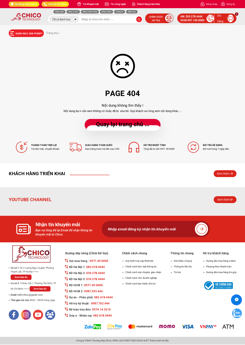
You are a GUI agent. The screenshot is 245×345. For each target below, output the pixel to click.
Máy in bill (73, 11)
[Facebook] (14, 315)
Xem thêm (225, 173)
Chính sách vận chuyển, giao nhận (143, 272)
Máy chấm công (90, 11)
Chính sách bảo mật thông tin (140, 266)
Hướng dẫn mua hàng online (221, 261)
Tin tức (177, 272)
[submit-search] (139, 19)
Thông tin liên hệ (182, 266)
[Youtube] (38, 315)
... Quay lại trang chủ (122, 125)
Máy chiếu (106, 11)
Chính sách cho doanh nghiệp (141, 278)
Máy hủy (132, 11)
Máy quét (59, 11)
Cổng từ (119, 11)
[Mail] (50, 315)
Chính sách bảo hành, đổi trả (140, 283)
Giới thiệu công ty (183, 261)
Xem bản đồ (21, 277)
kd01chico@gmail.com (30, 295)
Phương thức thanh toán (218, 266)
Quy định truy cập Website (139, 261)
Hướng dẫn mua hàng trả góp (221, 272)
